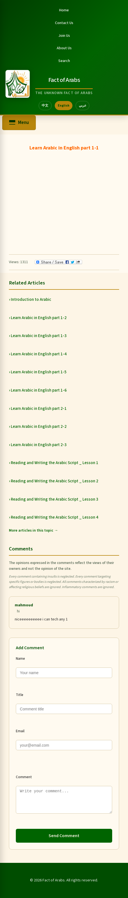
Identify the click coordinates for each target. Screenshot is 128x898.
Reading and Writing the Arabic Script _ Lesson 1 (54, 463)
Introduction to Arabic (31, 299)
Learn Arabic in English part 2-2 (39, 426)
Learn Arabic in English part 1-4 (39, 354)
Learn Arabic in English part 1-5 (39, 372)
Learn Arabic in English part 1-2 (39, 318)
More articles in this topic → (33, 530)
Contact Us (64, 23)
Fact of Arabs (64, 80)
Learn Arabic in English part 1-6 (39, 390)
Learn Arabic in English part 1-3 (39, 336)
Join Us (64, 35)
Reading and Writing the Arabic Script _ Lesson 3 (54, 499)
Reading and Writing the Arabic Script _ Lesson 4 (54, 517)
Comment (24, 777)
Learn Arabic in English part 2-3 (39, 445)
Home (64, 10)
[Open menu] (19, 122)
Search (64, 61)
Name (20, 658)
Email (20, 731)
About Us (64, 48)
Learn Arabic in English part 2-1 (39, 409)
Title (19, 694)
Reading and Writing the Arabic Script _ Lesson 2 (54, 481)
